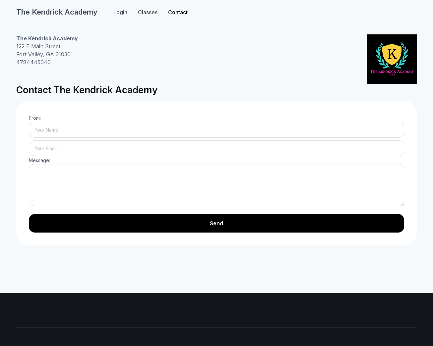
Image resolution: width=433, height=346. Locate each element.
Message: (39, 160)
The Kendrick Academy (56, 12)
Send (216, 223)
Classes (147, 12)
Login (120, 12)
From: (35, 118)
